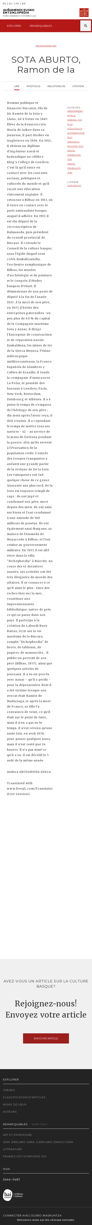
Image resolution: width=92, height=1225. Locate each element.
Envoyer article (46, 1038)
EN (24, 4)
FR (17, 4)
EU (11, 4)
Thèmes (9, 1090)
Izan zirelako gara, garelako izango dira (38, 1142)
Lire (16, 85)
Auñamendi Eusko (19, 12)
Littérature (12, 1149)
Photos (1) (33, 85)
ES (4, 4)
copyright (74, 185)
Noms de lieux (15, 1104)
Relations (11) (56, 85)
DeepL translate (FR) (74, 155)
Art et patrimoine (17, 1134)
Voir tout (39, 1124)
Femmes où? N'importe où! (25, 1156)
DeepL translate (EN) (74, 168)
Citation (78, 85)
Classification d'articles (24, 1097)
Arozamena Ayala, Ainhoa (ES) (75, 115)
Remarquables (41, 25)
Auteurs (10, 1111)
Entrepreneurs (46, 46)
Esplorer (14, 25)
